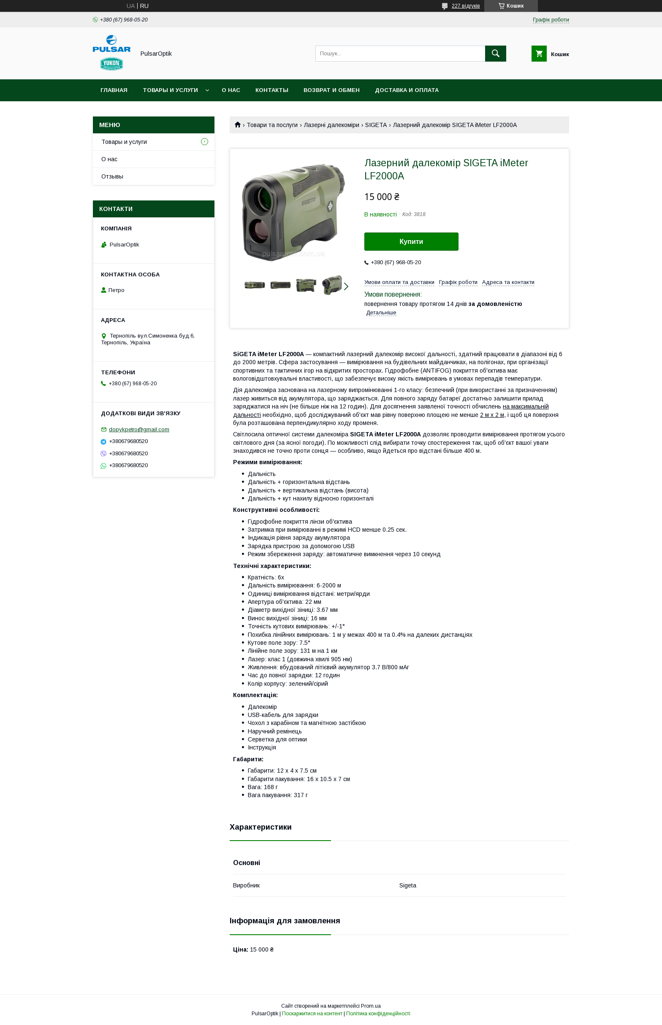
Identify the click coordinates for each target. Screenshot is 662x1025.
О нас (231, 90)
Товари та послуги (272, 125)
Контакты (271, 90)
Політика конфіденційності (378, 1014)
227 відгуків (466, 6)
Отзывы (112, 176)
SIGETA (376, 125)
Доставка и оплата (407, 90)
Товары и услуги (170, 90)
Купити (411, 241)
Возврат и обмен (332, 90)
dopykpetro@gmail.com (139, 429)
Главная (114, 90)
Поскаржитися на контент (312, 1014)
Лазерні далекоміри (331, 125)
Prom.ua (371, 1006)
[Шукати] (495, 54)
